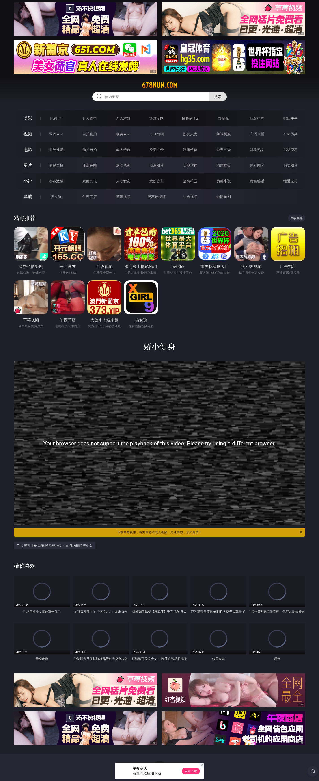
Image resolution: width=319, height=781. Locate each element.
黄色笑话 (257, 180)
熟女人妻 (190, 133)
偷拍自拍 (89, 149)
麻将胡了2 (190, 118)
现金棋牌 (257, 118)
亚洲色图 (89, 165)
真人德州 (89, 118)
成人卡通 (123, 149)
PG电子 (56, 118)
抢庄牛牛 (290, 118)
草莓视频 (123, 196)
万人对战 (123, 118)
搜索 (217, 96)
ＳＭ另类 (290, 133)
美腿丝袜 (190, 165)
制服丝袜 (190, 149)
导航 (27, 197)
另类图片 (290, 165)
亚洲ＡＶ (56, 133)
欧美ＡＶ (123, 133)
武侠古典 (156, 180)
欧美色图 (123, 165)
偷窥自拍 (56, 165)
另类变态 (290, 149)
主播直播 (257, 133)
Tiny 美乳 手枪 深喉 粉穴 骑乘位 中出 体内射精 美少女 (54, 545)
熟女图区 (257, 165)
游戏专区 (156, 118)
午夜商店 (89, 196)
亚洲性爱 (56, 149)
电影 (27, 149)
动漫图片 (156, 165)
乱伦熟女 (257, 149)
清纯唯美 (223, 165)
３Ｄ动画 (156, 133)
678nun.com (159, 85)
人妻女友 (123, 180)
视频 (27, 134)
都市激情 (56, 180)
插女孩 (56, 196)
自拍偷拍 (89, 133)
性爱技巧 (290, 180)
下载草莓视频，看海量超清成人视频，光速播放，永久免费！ (210, 532)
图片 (27, 165)
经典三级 (223, 149)
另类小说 (223, 180)
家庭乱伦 (89, 180)
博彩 (27, 118)
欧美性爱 (156, 149)
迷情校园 (190, 180)
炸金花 (223, 118)
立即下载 (191, 771)
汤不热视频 (157, 196)
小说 (27, 181)
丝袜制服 (223, 133)
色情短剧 (223, 196)
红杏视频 (190, 196)
